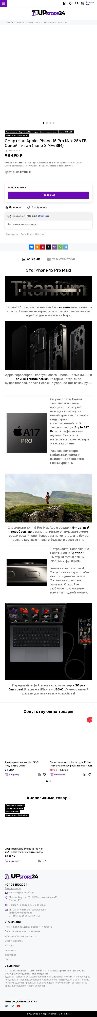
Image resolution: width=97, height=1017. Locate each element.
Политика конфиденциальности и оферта (28, 926)
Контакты (10, 950)
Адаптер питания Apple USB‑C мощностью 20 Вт (22, 764)
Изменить (43, 216)
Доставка (10, 955)
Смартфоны (12, 234)
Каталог (9, 945)
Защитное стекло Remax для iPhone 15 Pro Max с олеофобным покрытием (71, 764)
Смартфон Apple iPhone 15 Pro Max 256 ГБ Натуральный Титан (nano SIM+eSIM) (24, 850)
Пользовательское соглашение (22, 931)
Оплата (9, 959)
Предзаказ (48, 195)
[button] (43, 123)
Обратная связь (14, 940)
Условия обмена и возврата (20, 936)
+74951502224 (16, 885)
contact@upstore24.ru (21, 892)
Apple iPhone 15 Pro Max (32, 234)
